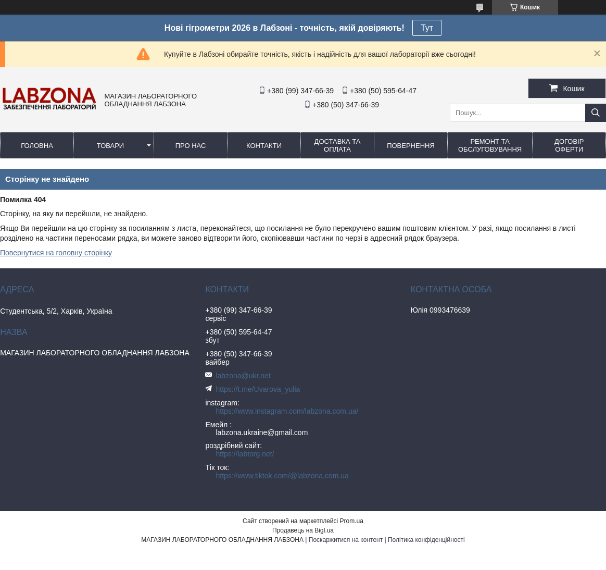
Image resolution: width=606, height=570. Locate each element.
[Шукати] (595, 113)
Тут (427, 27)
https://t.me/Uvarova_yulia (258, 389)
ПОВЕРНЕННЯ (411, 146)
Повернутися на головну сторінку (56, 253)
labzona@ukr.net (243, 375)
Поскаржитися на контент (346, 539)
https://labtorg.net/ (245, 454)
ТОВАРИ (110, 146)
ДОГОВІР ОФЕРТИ (569, 145)
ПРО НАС (190, 146)
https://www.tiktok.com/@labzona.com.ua (282, 476)
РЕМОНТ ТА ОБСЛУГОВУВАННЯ (490, 145)
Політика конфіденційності (426, 539)
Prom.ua (351, 521)
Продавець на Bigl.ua (303, 530)
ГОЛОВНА (37, 146)
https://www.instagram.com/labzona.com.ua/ (287, 411)
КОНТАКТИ (264, 146)
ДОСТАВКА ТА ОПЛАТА (337, 145)
